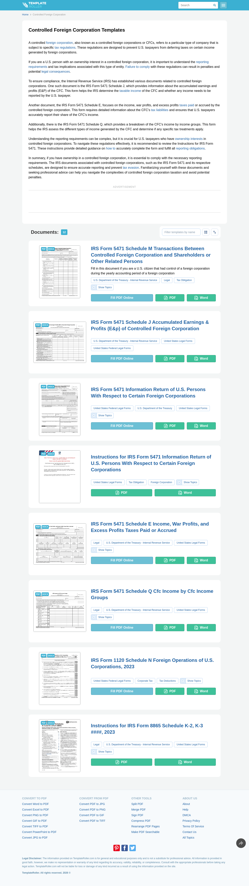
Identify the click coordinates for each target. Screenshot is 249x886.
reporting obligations (190, 148)
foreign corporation (59, 42)
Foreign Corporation (161, 482)
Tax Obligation (184, 280)
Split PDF (137, 804)
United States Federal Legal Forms (112, 348)
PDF (170, 298)
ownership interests (189, 138)
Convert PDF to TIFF (92, 820)
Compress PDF (141, 820)
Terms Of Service (193, 826)
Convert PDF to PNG (92, 809)
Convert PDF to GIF (91, 815)
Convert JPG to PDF (35, 837)
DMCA (187, 815)
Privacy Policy (191, 820)
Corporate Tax (145, 680)
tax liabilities (159, 110)
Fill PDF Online (122, 297)
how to (110, 148)
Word (201, 298)
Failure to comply (137, 66)
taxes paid (187, 105)
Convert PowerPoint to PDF (39, 832)
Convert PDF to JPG (92, 804)
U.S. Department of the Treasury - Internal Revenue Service (125, 280)
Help (185, 809)
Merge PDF (138, 809)
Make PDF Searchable (145, 832)
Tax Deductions (167, 680)
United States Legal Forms (178, 341)
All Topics (188, 837)
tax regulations (65, 47)
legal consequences (55, 71)
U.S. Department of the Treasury (155, 408)
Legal (167, 280)
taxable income (130, 90)
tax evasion (131, 167)
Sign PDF (137, 815)
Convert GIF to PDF (34, 820)
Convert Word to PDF (35, 804)
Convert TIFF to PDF (35, 826)
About (186, 804)
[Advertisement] (125, 201)
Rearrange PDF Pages (145, 826)
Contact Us (189, 832)
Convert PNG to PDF (35, 815)
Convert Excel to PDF (35, 809)
